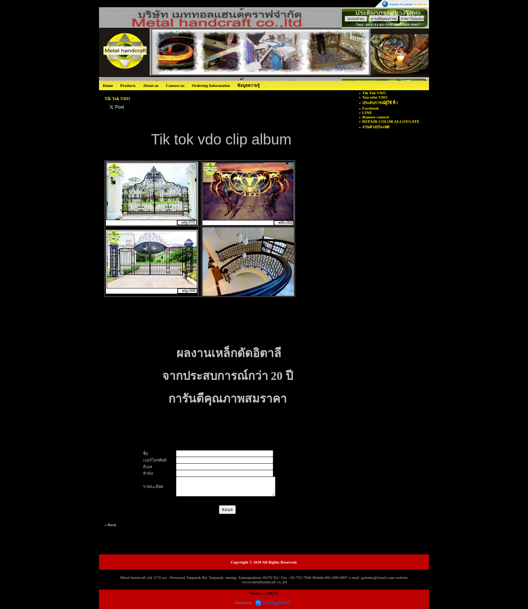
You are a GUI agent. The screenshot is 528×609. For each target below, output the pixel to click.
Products (128, 85)
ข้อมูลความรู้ (248, 85)
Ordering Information (211, 85)
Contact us (175, 85)
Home (108, 85)
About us (151, 85)
